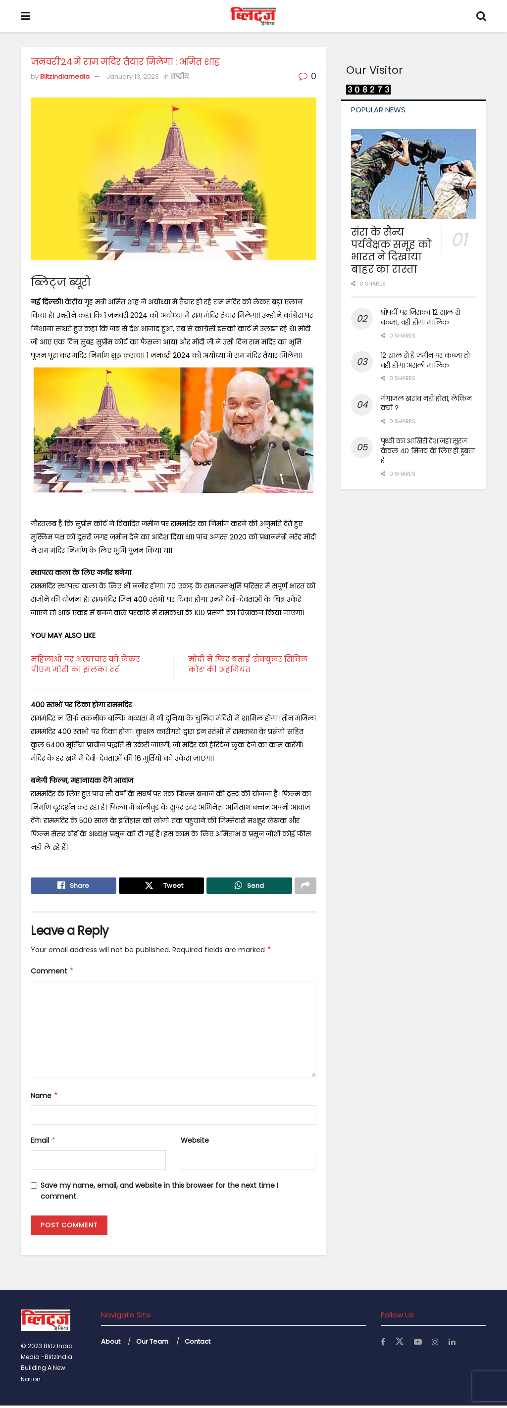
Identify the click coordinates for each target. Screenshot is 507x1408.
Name (44, 1098)
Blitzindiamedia (65, 76)
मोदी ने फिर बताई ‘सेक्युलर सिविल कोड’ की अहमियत (247, 664)
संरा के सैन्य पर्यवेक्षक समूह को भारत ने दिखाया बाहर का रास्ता (391, 250)
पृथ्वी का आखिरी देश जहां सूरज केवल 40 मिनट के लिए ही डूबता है (428, 450)
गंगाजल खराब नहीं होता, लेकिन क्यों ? (426, 403)
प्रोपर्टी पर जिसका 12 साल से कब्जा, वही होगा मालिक (420, 317)
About (110, 1343)
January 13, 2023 (132, 76)
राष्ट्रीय (179, 76)
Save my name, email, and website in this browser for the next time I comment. (159, 1193)
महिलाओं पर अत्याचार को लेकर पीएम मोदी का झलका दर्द (85, 664)
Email (43, 1142)
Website (195, 1143)
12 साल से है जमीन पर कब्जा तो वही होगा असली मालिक (425, 360)
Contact (197, 1343)
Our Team (152, 1343)
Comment (52, 973)
